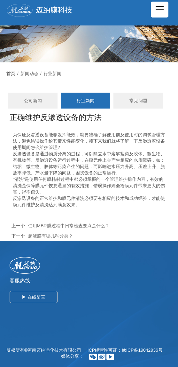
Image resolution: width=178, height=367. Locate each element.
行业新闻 (52, 73)
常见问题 (138, 100)
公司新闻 (33, 100)
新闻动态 (29, 73)
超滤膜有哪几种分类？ (50, 235)
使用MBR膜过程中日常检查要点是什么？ (69, 225)
